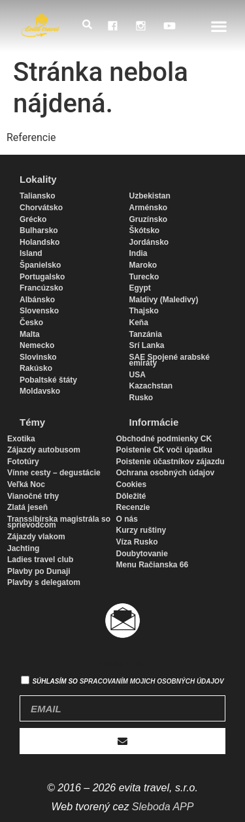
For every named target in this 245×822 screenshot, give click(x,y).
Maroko (143, 265)
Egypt (140, 287)
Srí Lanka (147, 345)
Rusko (141, 397)
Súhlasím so (127, 681)
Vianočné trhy (33, 496)
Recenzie (133, 507)
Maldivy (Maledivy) (164, 299)
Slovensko (39, 310)
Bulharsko (39, 230)
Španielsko (40, 265)
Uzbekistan (150, 195)
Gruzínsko (148, 219)
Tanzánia (145, 334)
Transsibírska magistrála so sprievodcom (58, 522)
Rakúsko (36, 368)
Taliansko (37, 195)
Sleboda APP (163, 806)
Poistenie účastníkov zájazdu (170, 461)
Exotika (21, 438)
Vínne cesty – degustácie (54, 472)
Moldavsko (40, 391)
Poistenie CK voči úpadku (164, 449)
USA (137, 374)
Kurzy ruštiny (141, 530)
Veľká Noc (26, 484)
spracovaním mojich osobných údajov (152, 681)
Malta (30, 334)
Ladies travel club (40, 559)
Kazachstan (151, 385)
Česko (31, 322)
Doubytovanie (142, 553)
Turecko (144, 276)
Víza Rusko (137, 541)
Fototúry (23, 461)
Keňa (138, 322)
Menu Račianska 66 (152, 564)
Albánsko (37, 299)
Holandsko (39, 242)
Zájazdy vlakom (36, 536)
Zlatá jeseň (27, 507)
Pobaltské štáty (48, 380)
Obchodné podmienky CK (164, 438)
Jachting (23, 548)
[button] (219, 26)
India (138, 253)
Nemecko (37, 345)
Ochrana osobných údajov (165, 472)
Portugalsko (42, 276)
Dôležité (131, 496)
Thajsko (144, 310)
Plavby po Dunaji (39, 571)
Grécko (33, 219)
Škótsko (144, 230)
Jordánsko (149, 242)
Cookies (131, 484)
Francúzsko (41, 287)
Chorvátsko (41, 207)
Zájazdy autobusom (43, 449)
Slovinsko (38, 357)
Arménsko (148, 207)
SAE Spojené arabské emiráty (169, 360)
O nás (127, 519)
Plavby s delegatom (43, 582)
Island (31, 253)
